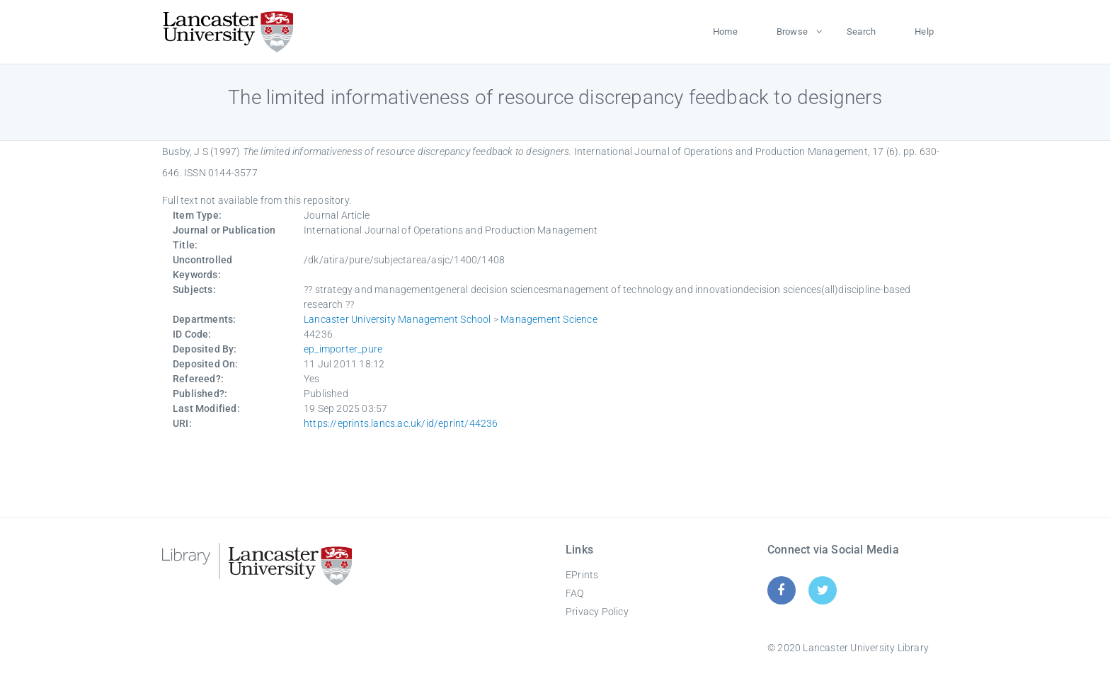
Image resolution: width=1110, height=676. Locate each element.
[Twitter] (823, 590)
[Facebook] (781, 590)
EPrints (582, 574)
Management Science (548, 319)
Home (725, 31)
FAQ (575, 593)
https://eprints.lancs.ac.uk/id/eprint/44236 (401, 423)
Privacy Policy (597, 611)
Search (861, 31)
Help (924, 31)
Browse (792, 31)
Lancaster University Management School (397, 319)
